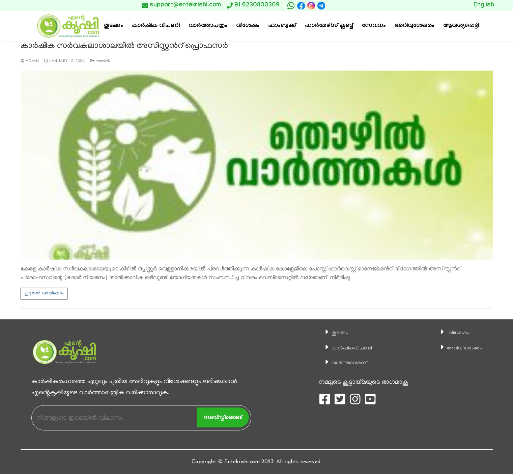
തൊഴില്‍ (100, 61)
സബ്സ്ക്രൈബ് (223, 417)
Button (360, 5)
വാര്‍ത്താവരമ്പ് (344, 362)
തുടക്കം (333, 332)
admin (30, 61)
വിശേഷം (452, 332)
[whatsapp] (291, 6)
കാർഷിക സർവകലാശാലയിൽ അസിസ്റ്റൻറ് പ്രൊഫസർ (120, 46)
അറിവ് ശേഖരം (460, 347)
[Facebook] (301, 6)
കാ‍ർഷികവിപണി (347, 347)
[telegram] (321, 6)
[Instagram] (311, 5)
